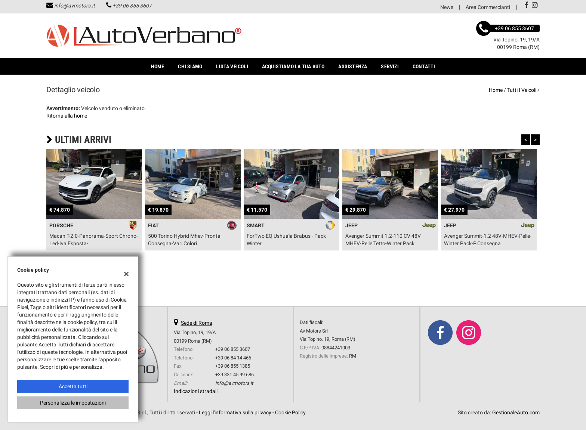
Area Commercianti (488, 7)
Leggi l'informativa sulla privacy (235, 412)
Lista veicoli (232, 66)
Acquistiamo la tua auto (293, 66)
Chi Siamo (190, 66)
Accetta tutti (73, 386)
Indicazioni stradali (196, 391)
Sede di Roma (196, 323)
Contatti (424, 66)
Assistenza (352, 66)
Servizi (389, 66)
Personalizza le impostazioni (73, 403)
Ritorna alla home (66, 116)
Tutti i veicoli (521, 90)
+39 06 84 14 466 (233, 358)
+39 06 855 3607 (132, 6)
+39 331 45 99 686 (234, 374)
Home (157, 66)
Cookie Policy (290, 412)
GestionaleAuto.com (516, 412)
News (446, 7)
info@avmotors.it (74, 6)
